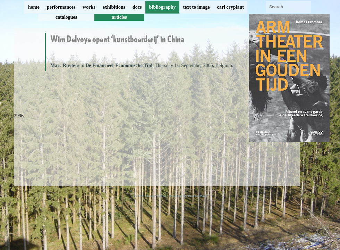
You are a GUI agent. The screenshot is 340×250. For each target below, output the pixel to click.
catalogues (66, 17)
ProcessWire (197, 196)
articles (119, 17)
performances (61, 7)
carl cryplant (230, 7)
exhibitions (114, 7)
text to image (196, 7)
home (34, 7)
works (89, 7)
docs (137, 7)
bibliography (162, 7)
